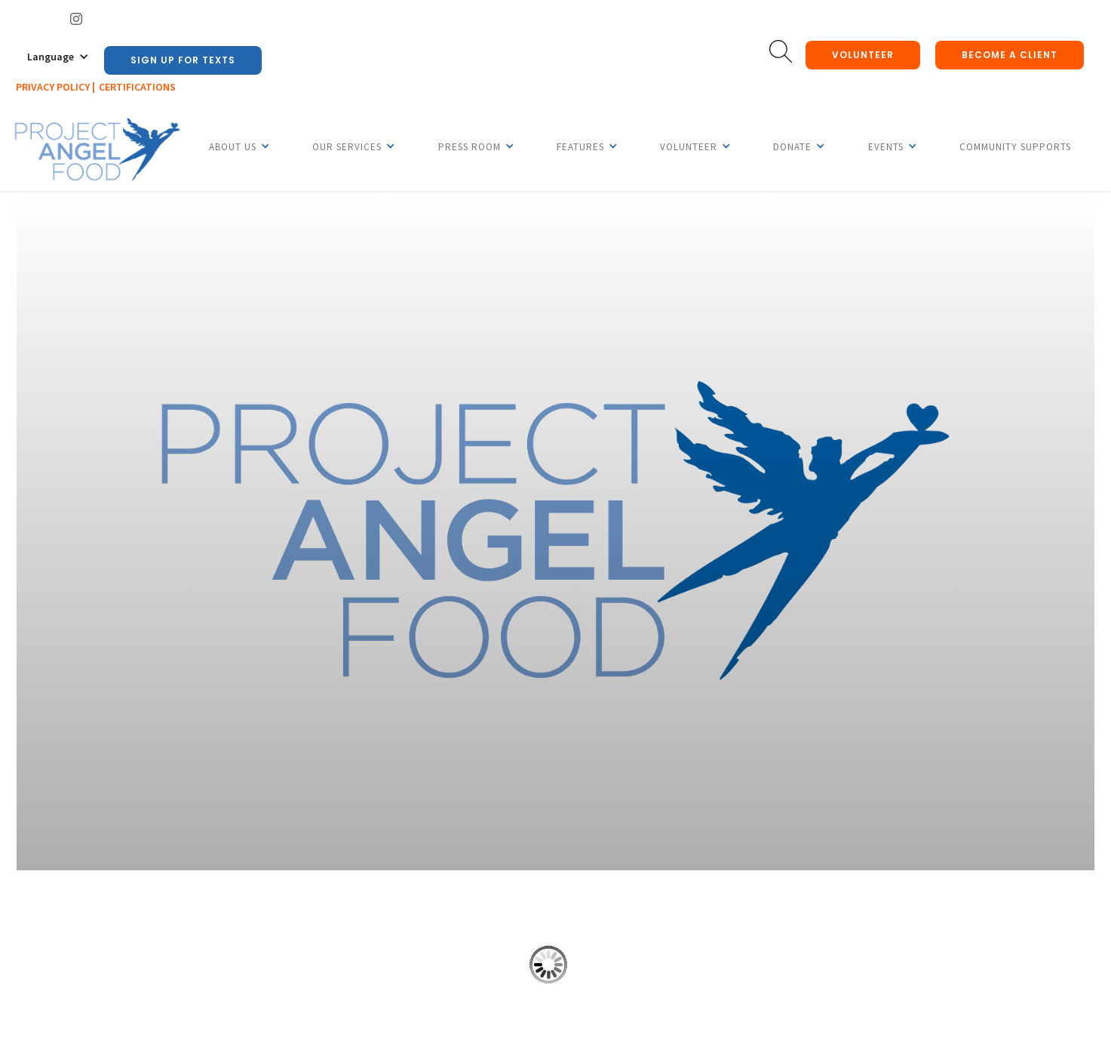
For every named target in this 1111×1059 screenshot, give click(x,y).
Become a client (1009, 54)
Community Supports (1015, 146)
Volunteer (863, 54)
